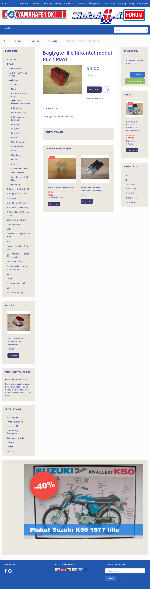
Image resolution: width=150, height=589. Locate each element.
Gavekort (24, 3)
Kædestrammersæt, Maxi (61, 187)
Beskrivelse (51, 108)
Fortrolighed (143, 3)
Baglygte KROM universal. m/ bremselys (15, 341)
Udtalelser (36, 3)
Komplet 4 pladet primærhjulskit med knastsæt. (134, 126)
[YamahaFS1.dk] (34, 14)
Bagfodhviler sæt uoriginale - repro (91, 189)
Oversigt (48, 3)
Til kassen (137, 74)
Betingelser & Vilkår (64, 3)
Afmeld (122, 578)
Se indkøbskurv (135, 81)
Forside (7, 28)
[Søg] (146, 29)
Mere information (95, 98)
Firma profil (109, 3)
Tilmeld (111, 578)
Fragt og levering (126, 3)
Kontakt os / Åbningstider (88, 3)
